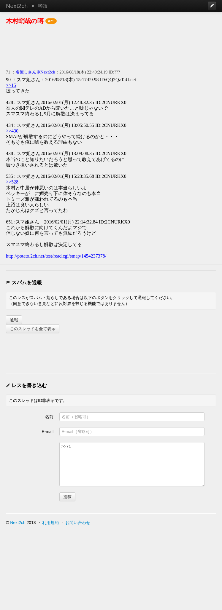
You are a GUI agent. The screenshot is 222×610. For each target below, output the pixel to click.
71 (8, 72)
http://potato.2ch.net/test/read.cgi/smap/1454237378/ (56, 255)
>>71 (131, 464)
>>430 (12, 130)
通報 (14, 319)
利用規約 (50, 522)
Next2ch (17, 6)
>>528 (12, 181)
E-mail (47, 431)
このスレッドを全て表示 (33, 328)
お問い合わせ (77, 522)
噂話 (42, 5)
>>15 (11, 85)
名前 (49, 416)
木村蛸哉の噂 (25, 20)
